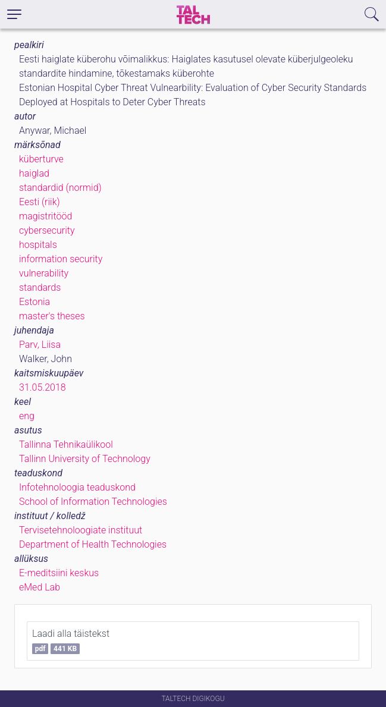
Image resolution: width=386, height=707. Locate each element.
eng (26, 416)
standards (40, 287)
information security (60, 259)
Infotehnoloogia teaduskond (77, 487)
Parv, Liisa (40, 344)
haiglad (34, 173)
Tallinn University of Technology (84, 458)
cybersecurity (47, 230)
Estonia (34, 301)
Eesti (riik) (39, 202)
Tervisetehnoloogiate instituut (80, 530)
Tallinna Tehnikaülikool (66, 444)
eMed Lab (39, 587)
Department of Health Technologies (93, 544)
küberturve (41, 159)
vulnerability (43, 273)
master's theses (52, 316)
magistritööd (45, 216)
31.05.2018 (42, 387)
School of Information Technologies (93, 501)
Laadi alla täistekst (70, 641)
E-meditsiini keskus (59, 573)
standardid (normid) (60, 187)
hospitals (38, 244)
